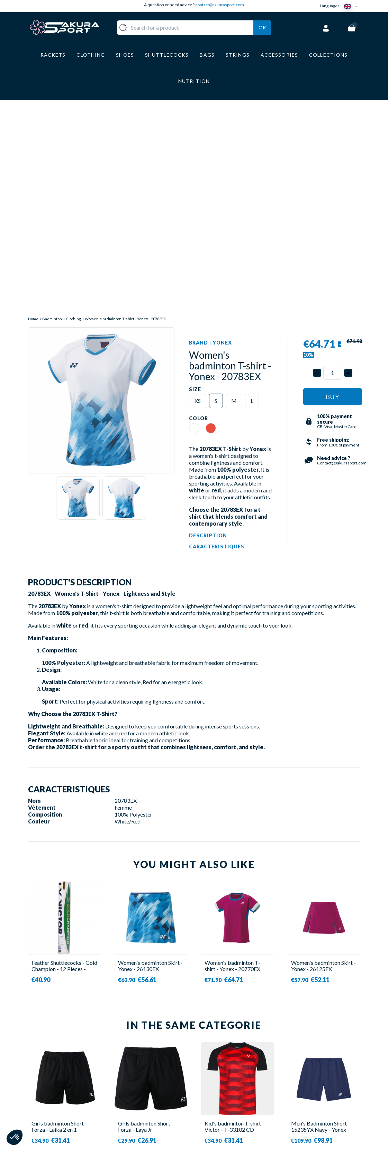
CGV (207, 1082)
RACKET (153, 1051)
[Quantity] (332, 156)
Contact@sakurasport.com (60, 1097)
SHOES (151, 1082)
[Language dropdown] (352, 6)
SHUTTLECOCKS (164, 1061)
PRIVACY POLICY (224, 1102)
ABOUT (211, 1051)
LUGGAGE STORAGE (155, 1095)
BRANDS (153, 1118)
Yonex (222, 126)
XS (198, 184)
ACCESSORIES (161, 1108)
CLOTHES (154, 1072)
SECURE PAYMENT (225, 1072)
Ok (262, 26)
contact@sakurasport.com (219, 4)
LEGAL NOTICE (220, 1092)
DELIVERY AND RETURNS (233, 1061)
